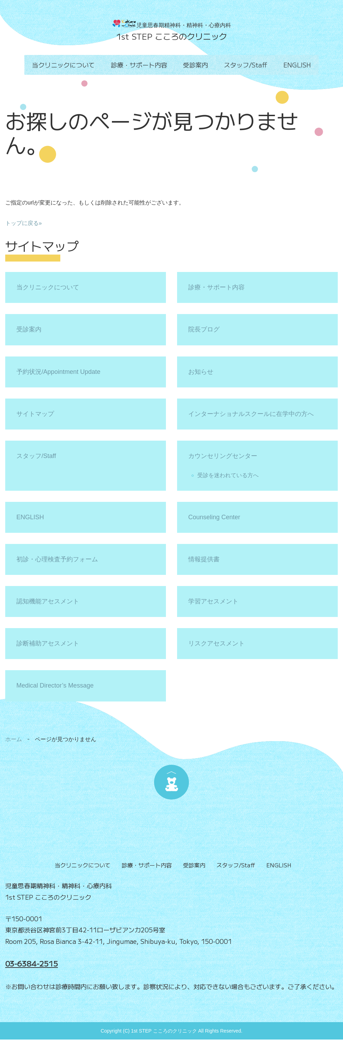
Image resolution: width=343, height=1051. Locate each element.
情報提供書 (204, 559)
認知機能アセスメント (47, 601)
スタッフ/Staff (244, 64)
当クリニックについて (67, 64)
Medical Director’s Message (54, 685)
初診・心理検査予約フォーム (57, 559)
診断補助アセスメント (47, 643)
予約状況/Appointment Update (58, 371)
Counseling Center (214, 517)
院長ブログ (204, 329)
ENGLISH (293, 64)
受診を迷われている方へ (228, 475)
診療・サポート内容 (141, 64)
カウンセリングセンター (222, 455)
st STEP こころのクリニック (174, 36)
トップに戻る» (23, 223)
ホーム (13, 739)
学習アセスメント (213, 601)
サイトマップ (35, 413)
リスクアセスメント (216, 643)
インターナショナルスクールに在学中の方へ (251, 413)
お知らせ (200, 371)
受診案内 (195, 64)
